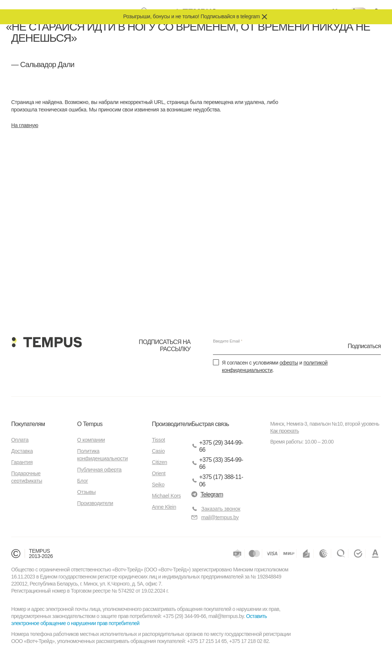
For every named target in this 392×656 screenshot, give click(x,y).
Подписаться (364, 346)
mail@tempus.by (215, 517)
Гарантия (21, 462)
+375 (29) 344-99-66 (217, 446)
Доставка (22, 451)
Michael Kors (166, 496)
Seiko (158, 485)
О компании (91, 440)
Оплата (19, 440)
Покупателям (28, 424)
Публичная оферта (99, 470)
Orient (158, 473)
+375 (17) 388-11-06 (217, 480)
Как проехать (284, 431)
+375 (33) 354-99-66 (217, 463)
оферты (289, 363)
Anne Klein (164, 507)
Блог (82, 481)
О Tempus (90, 424)
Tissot (158, 440)
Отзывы (86, 492)
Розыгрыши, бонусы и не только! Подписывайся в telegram (191, 16)
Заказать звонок (220, 509)
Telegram (207, 494)
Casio (158, 451)
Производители (95, 503)
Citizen (159, 462)
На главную (24, 125)
